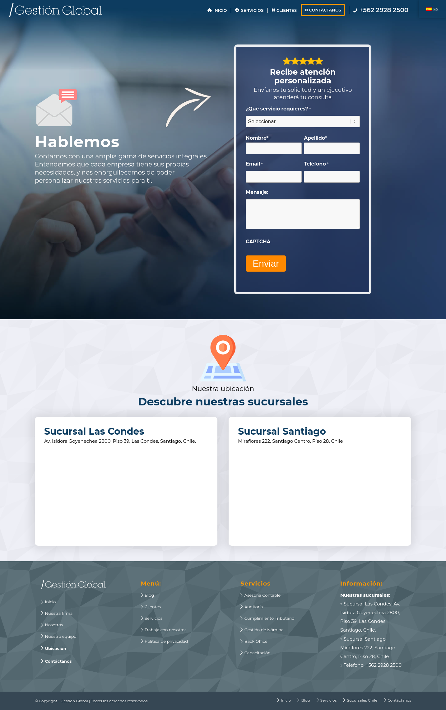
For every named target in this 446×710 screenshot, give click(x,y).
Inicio (48, 601)
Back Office (253, 641)
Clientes (151, 606)
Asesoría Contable (260, 595)
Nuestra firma (56, 613)
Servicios (151, 618)
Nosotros (52, 624)
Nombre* (257, 138)
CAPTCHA (258, 242)
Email (254, 164)
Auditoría (251, 606)
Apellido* (315, 138)
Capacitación (255, 652)
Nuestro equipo (59, 636)
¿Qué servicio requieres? (278, 109)
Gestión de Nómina (261, 629)
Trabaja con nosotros (164, 629)
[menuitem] (217, 10)
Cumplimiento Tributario (267, 618)
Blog (147, 595)
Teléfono (316, 164)
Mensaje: (257, 192)
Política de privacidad (164, 641)
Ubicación (53, 648)
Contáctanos (56, 661)
